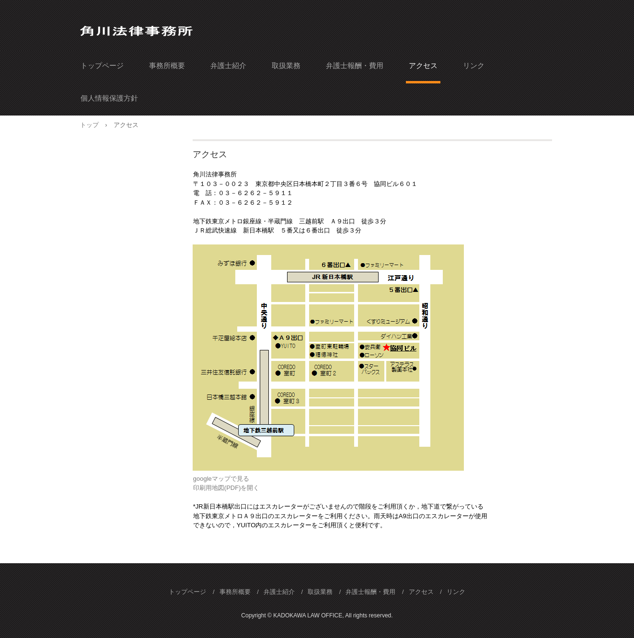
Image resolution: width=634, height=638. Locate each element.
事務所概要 (167, 65)
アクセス (423, 65)
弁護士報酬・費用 (354, 65)
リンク (473, 65)
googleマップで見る (221, 478)
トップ (89, 124)
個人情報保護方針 (109, 98)
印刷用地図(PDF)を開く (226, 487)
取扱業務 (286, 65)
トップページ (102, 65)
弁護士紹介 (228, 65)
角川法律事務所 (141, 27)
